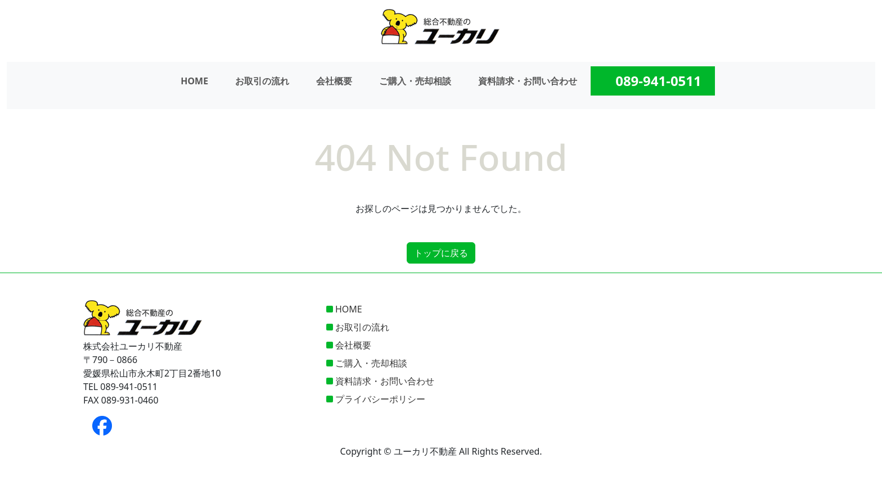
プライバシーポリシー (380, 399)
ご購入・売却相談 (415, 81)
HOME (194, 81)
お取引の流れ (262, 81)
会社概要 (334, 81)
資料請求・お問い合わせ (527, 81)
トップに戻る (441, 253)
